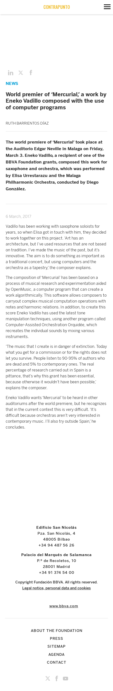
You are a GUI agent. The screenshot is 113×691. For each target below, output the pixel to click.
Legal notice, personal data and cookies (56, 588)
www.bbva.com (63, 606)
